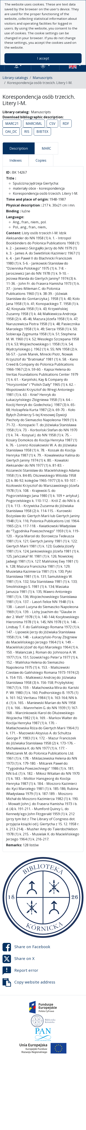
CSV (52, 123)
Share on (26, 947)
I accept (43, 58)
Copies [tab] (41, 160)
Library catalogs (15, 77)
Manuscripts (42, 77)
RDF (66, 123)
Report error (20, 970)
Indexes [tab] (15, 160)
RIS (26, 131)
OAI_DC (11, 131)
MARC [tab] (46, 148)
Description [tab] (18, 148)
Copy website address (29, 982)
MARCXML (34, 123)
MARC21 (12, 123)
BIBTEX (42, 131)
